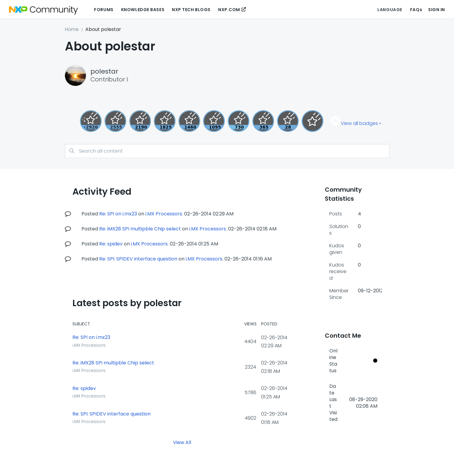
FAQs (416, 10)
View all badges (359, 123)
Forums (103, 10)
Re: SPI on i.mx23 (118, 213)
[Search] (227, 151)
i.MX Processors (163, 213)
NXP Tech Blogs (191, 10)
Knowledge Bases (142, 10)
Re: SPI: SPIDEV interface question (138, 258)
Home (72, 29)
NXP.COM (229, 10)
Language (389, 10)
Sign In (436, 10)
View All (182, 442)
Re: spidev (111, 243)
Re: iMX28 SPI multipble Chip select (140, 228)
